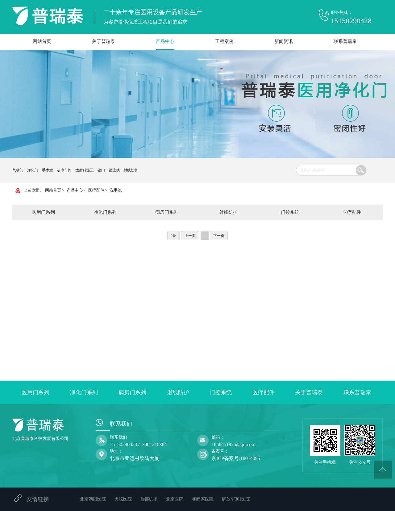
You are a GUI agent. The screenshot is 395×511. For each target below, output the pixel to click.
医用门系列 (43, 212)
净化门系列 (105, 212)
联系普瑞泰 (345, 41)
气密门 (17, 170)
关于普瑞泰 (103, 41)
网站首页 (42, 41)
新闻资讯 (283, 41)
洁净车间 (64, 170)
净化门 (32, 170)
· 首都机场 (147, 499)
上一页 (190, 236)
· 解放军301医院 (235, 499)
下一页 (218, 236)
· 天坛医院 (122, 499)
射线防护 (130, 170)
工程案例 (224, 41)
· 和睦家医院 (202, 499)
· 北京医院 (173, 499)
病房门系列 (166, 212)
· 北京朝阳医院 (92, 499)
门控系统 (290, 212)
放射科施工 (84, 170)
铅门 (101, 170)
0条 (173, 236)
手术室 (47, 170)
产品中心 (165, 41)
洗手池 (116, 190)
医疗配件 (96, 190)
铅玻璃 (114, 170)
